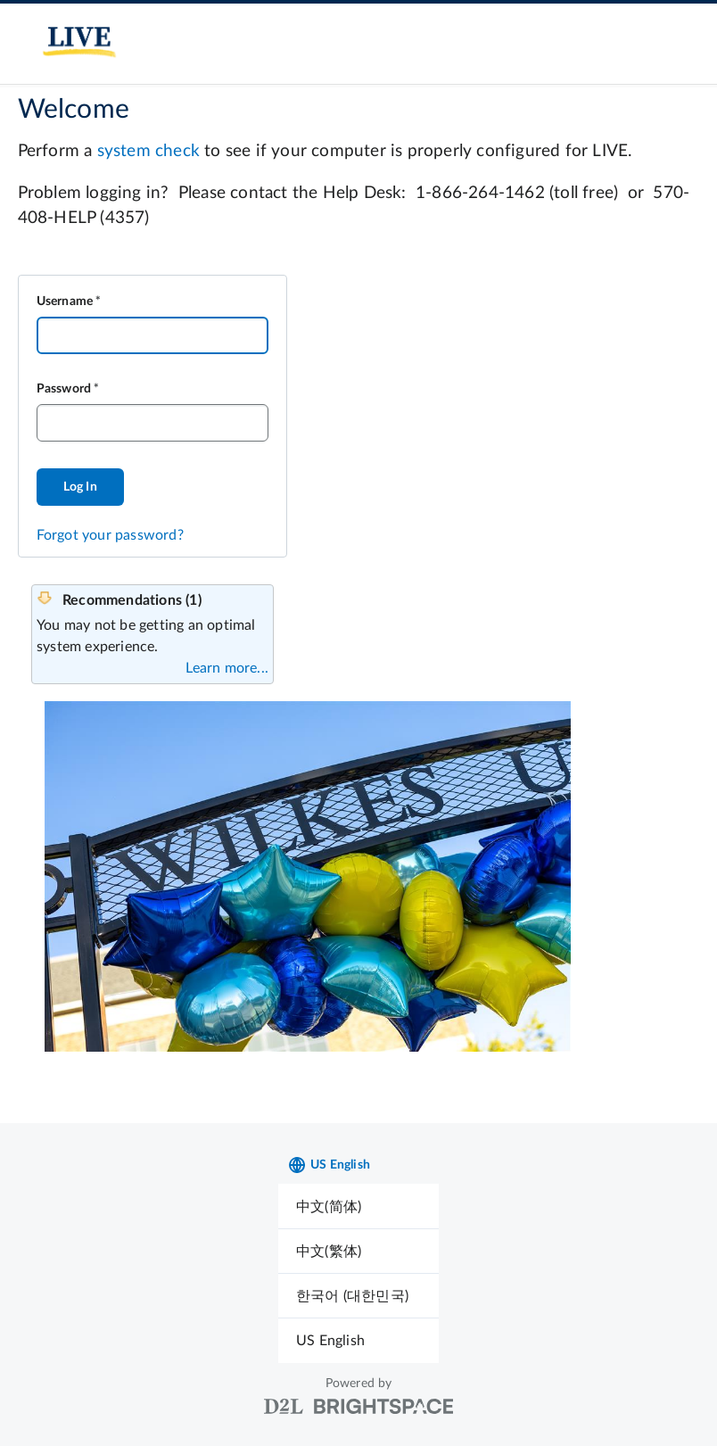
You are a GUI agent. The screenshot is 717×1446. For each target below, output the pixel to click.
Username (65, 301)
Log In (80, 487)
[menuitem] (358, 1206)
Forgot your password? (110, 535)
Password (64, 389)
